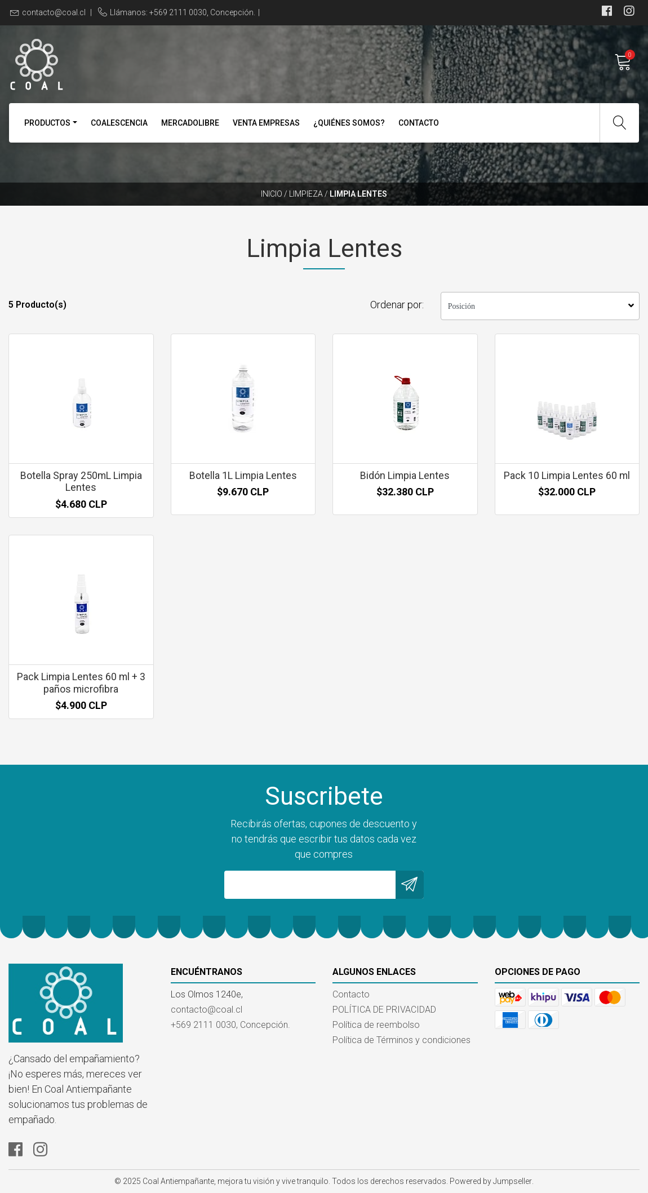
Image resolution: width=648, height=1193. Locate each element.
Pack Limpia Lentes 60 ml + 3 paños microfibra (81, 683)
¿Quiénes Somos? (349, 122)
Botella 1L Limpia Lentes (243, 475)
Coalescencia (119, 122)
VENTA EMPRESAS (266, 122)
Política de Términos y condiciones (401, 1040)
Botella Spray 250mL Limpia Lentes (81, 481)
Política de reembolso (376, 1024)
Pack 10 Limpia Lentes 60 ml (567, 475)
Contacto (418, 122)
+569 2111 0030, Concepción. (230, 1024)
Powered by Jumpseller (491, 1181)
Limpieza (306, 193)
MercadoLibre (190, 122)
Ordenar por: (397, 305)
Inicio (271, 193)
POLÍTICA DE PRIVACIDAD (384, 1009)
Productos (47, 122)
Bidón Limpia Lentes (405, 475)
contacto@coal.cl (54, 12)
